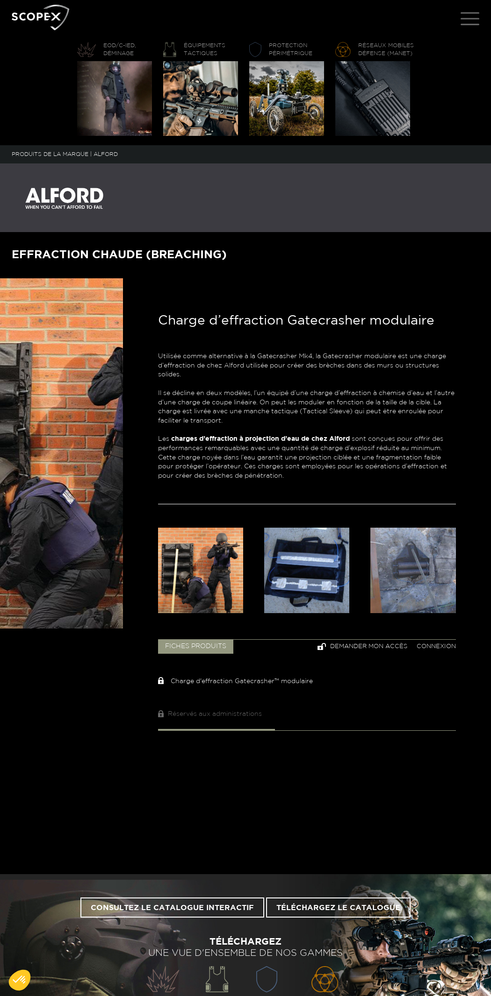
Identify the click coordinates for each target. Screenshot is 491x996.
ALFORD (106, 154)
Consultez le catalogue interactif (172, 907)
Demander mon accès (362, 646)
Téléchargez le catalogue (338, 907)
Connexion (436, 646)
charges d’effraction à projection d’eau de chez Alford (260, 439)
